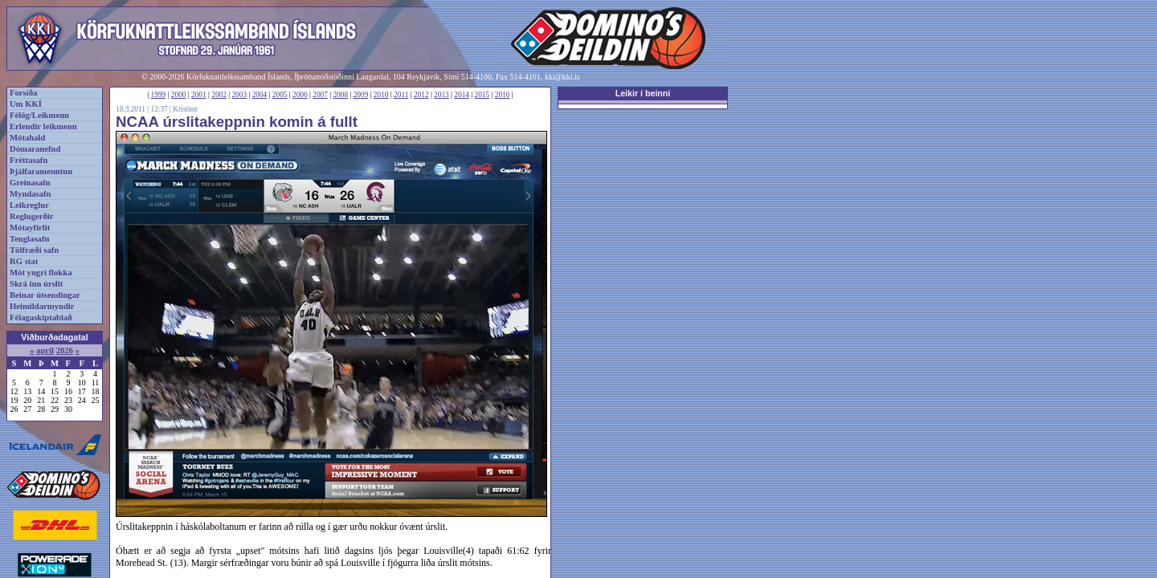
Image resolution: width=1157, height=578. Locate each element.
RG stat (24, 261)
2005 (280, 95)
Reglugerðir (31, 216)
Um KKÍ (26, 104)
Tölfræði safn (34, 250)
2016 (502, 95)
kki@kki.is (562, 76)
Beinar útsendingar (45, 295)
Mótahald (27, 137)
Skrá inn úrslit (36, 283)
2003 (239, 95)
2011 (401, 95)
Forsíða (23, 92)
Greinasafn (30, 182)
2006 (300, 95)
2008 (340, 95)
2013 (441, 95)
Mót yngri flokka (41, 272)
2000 (178, 95)
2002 (219, 95)
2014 (461, 95)
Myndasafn (30, 193)
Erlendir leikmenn (43, 126)
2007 (320, 95)
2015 (482, 95)
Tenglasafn (29, 238)
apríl (45, 350)
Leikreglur (29, 205)
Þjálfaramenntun (41, 171)
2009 (361, 95)
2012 (421, 95)
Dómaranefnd (35, 148)
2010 (381, 95)
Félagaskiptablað (41, 317)
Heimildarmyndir (42, 306)
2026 (64, 350)
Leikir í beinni (643, 93)
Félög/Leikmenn (39, 115)
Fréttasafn (28, 160)
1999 (158, 95)
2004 (260, 95)
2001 (198, 95)
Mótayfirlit (30, 227)
